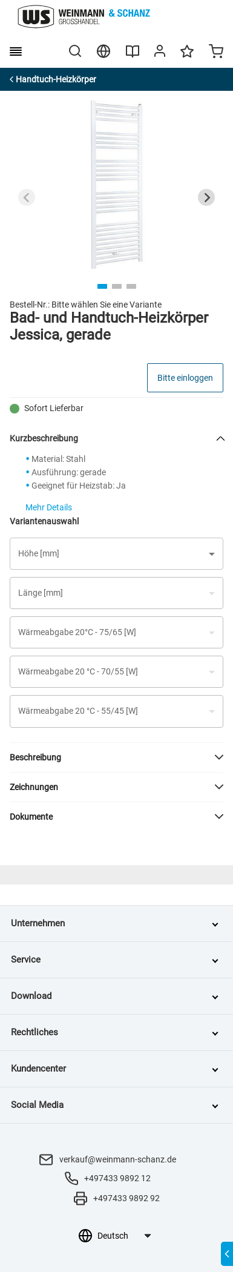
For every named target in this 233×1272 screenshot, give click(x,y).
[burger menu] (16, 51)
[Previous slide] (26, 197)
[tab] (102, 286)
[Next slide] (206, 197)
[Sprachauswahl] (124, 1236)
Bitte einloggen (185, 378)
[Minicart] (216, 52)
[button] (116, 554)
